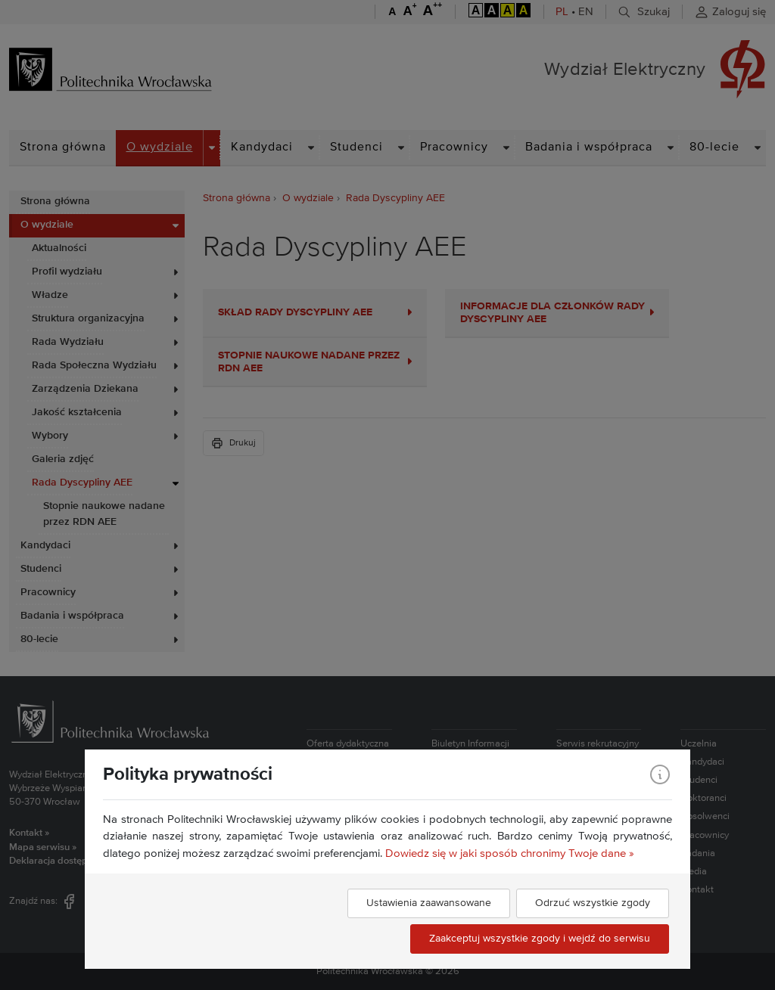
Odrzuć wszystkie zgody (592, 903)
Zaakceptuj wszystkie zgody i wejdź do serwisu (539, 938)
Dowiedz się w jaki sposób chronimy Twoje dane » (509, 853)
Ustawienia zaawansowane (428, 903)
